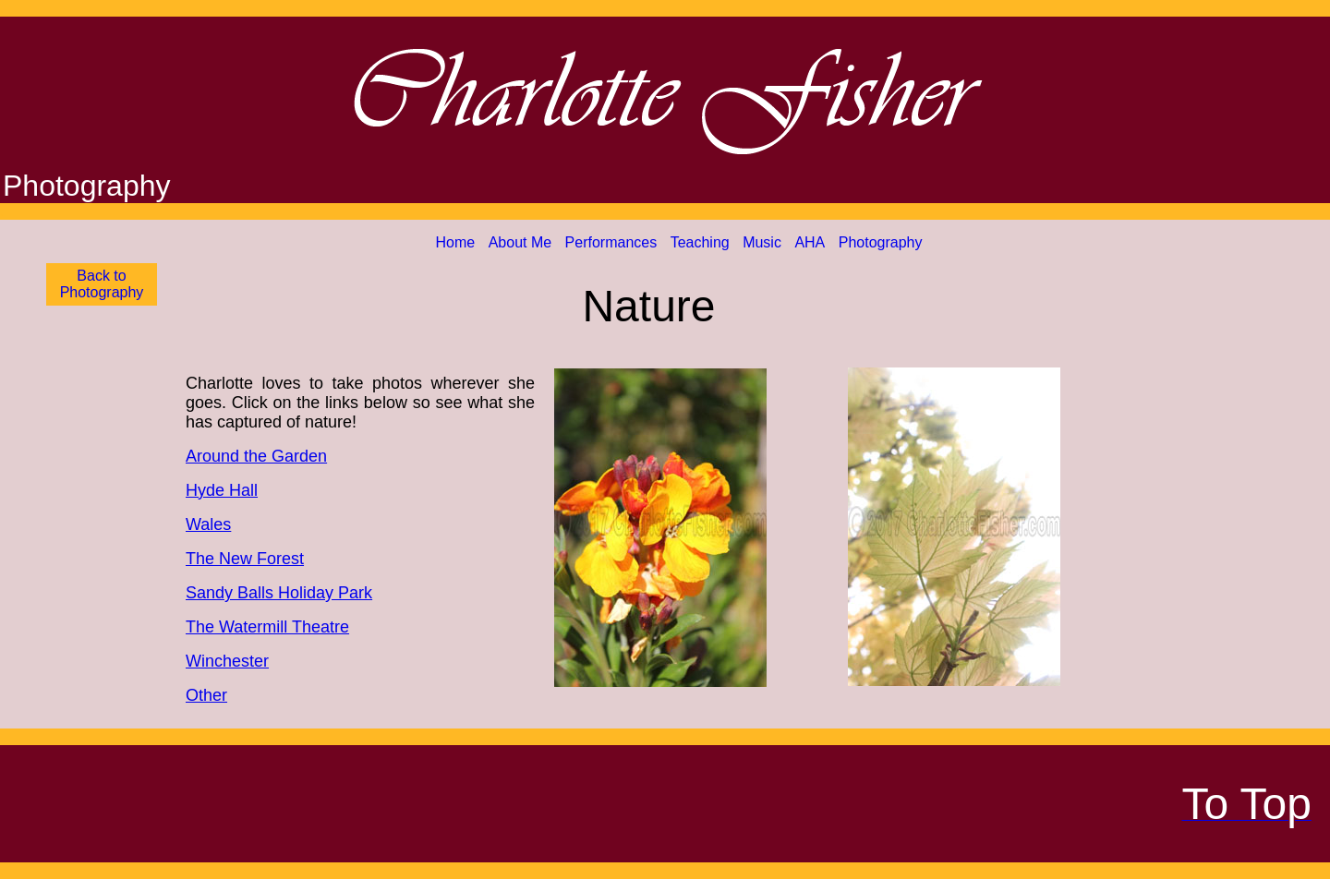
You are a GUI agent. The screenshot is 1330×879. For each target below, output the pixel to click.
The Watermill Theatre (267, 627)
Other (206, 695)
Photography (881, 242)
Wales (208, 524)
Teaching (700, 242)
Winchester (227, 661)
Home (456, 242)
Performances (611, 242)
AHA (809, 242)
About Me (520, 242)
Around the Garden (256, 456)
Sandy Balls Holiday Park (279, 593)
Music (762, 242)
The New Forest (245, 558)
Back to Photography (102, 284)
